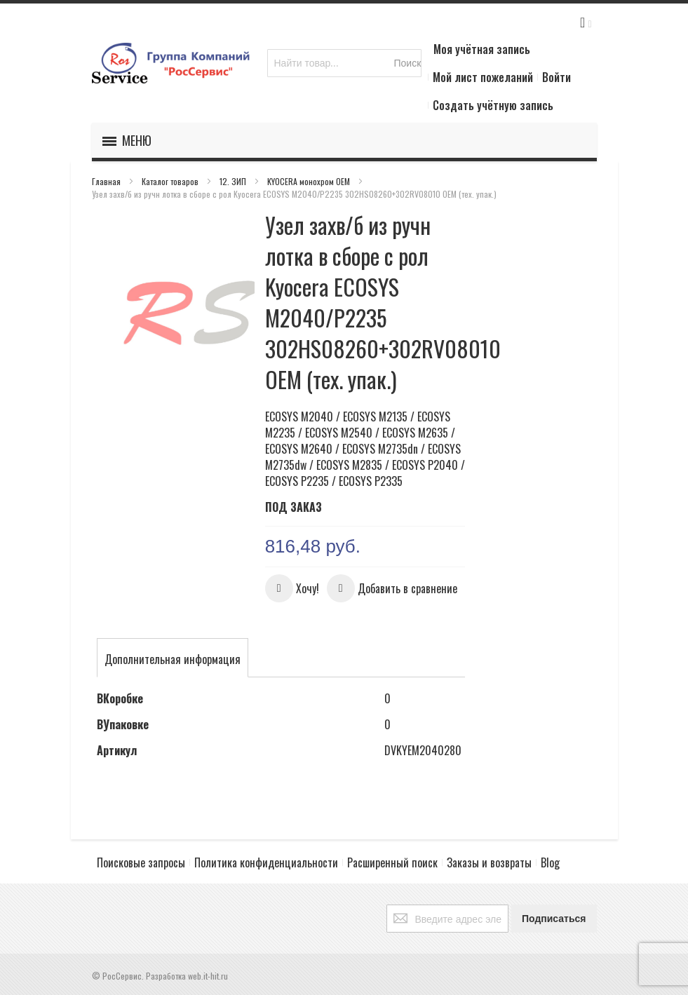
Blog (550, 862)
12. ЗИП (234, 181)
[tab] (172, 659)
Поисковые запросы (141, 862)
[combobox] (344, 63)
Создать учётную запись (493, 105)
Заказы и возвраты (489, 862)
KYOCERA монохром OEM (309, 181)
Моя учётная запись (481, 49)
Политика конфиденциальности (266, 862)
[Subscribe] (554, 919)
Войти (556, 77)
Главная (107, 181)
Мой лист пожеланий (483, 77)
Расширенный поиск (392, 862)
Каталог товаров (171, 181)
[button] (292, 588)
